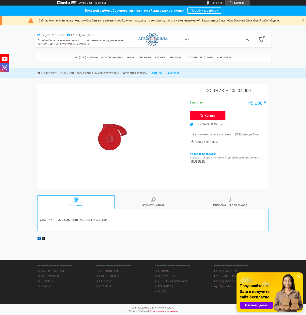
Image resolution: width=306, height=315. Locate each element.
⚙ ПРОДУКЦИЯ (165, 276)
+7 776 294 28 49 (224, 276)
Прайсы (175, 57)
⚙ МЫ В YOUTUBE (49, 276)
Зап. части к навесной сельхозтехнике (94, 73)
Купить (210, 115)
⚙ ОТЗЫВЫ (103, 286)
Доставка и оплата (199, 57)
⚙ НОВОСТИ (46, 281)
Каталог (160, 57)
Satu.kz (170, 307)
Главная (145, 57)
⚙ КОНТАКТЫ (164, 286)
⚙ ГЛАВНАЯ (162, 271)
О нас (131, 57)
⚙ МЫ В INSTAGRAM (51, 271)
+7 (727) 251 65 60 (225, 271)
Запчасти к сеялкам (134, 73)
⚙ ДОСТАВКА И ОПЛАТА (171, 281)
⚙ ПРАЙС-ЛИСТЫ (107, 276)
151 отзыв (217, 2)
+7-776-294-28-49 (112, 57)
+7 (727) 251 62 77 (225, 281)
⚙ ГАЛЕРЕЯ (103, 281)
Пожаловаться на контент (164, 311)
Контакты (224, 57)
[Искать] (247, 39)
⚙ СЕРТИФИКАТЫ (107, 271)
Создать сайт (86, 2)
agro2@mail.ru (223, 286)
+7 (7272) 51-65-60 (86, 57)
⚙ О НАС (160, 291)
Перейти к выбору (204, 10)
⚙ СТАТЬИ (44, 286)
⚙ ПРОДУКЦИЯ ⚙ (54, 73)
